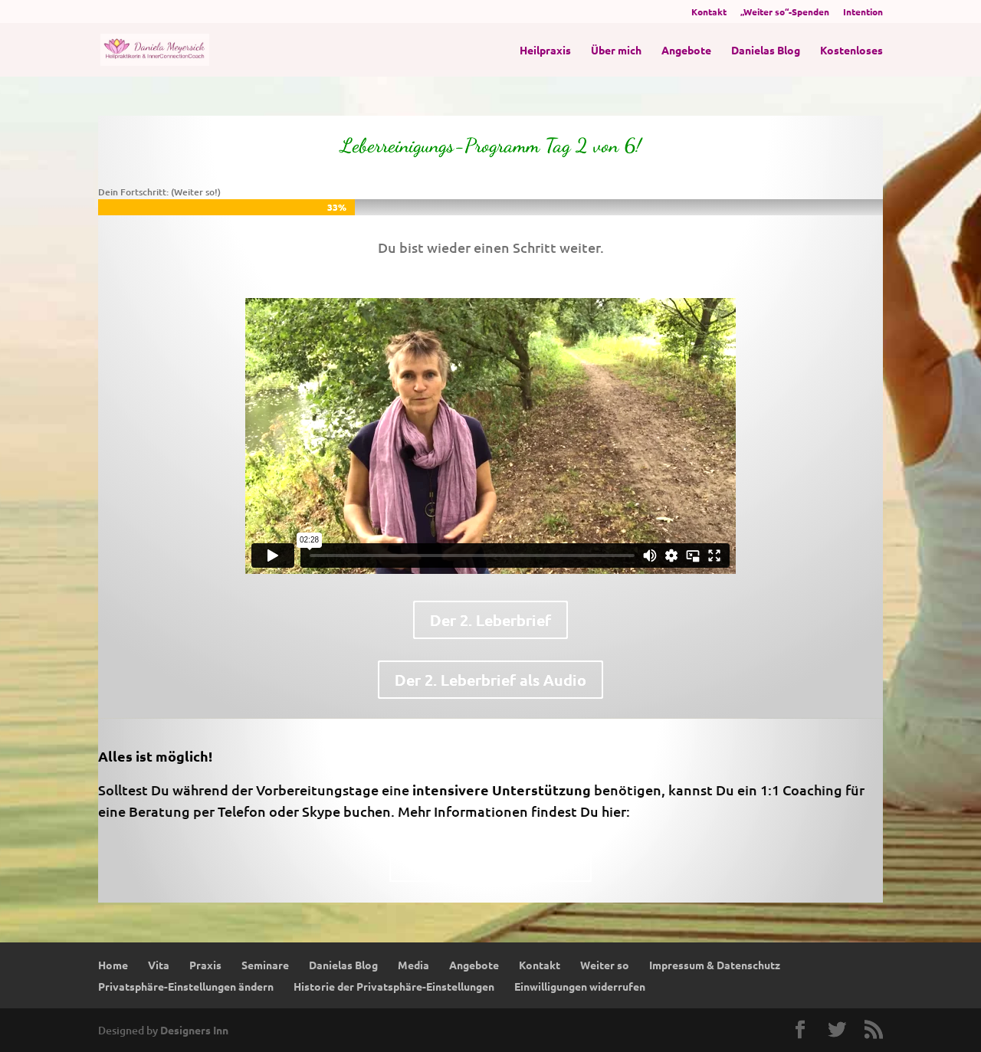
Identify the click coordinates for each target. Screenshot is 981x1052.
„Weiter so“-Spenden (784, 12)
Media (413, 965)
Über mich (616, 50)
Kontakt (709, 12)
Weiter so (604, 965)
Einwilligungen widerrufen (579, 986)
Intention (863, 12)
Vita (158, 965)
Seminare (265, 965)
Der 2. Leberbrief (490, 620)
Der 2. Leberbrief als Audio (490, 680)
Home (113, 965)
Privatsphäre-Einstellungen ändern (186, 986)
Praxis (205, 965)
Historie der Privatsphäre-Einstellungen (394, 986)
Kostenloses (851, 50)
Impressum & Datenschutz (714, 965)
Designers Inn (194, 1030)
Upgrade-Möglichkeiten (490, 863)
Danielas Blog (765, 50)
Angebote (686, 50)
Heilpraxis (545, 50)
